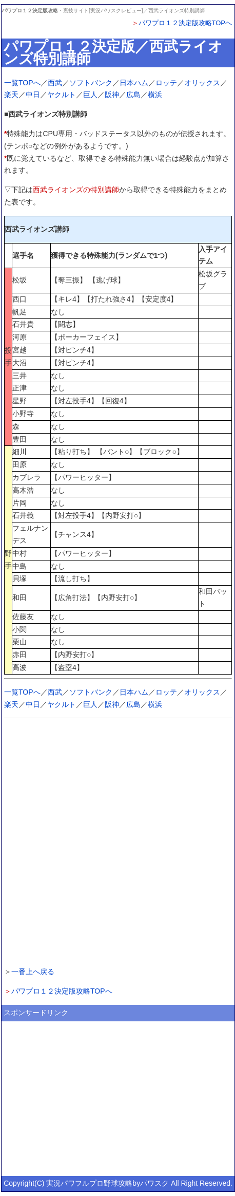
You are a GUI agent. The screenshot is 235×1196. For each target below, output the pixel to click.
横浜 (155, 94)
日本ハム (134, 83)
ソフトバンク (90, 83)
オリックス (202, 83)
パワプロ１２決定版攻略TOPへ (185, 23)
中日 (33, 94)
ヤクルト (61, 94)
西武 (55, 83)
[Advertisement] (117, 841)
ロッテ (166, 83)
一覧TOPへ (22, 83)
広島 (133, 94)
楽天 (11, 94)
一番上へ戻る (32, 971)
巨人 (90, 94)
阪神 (112, 94)
